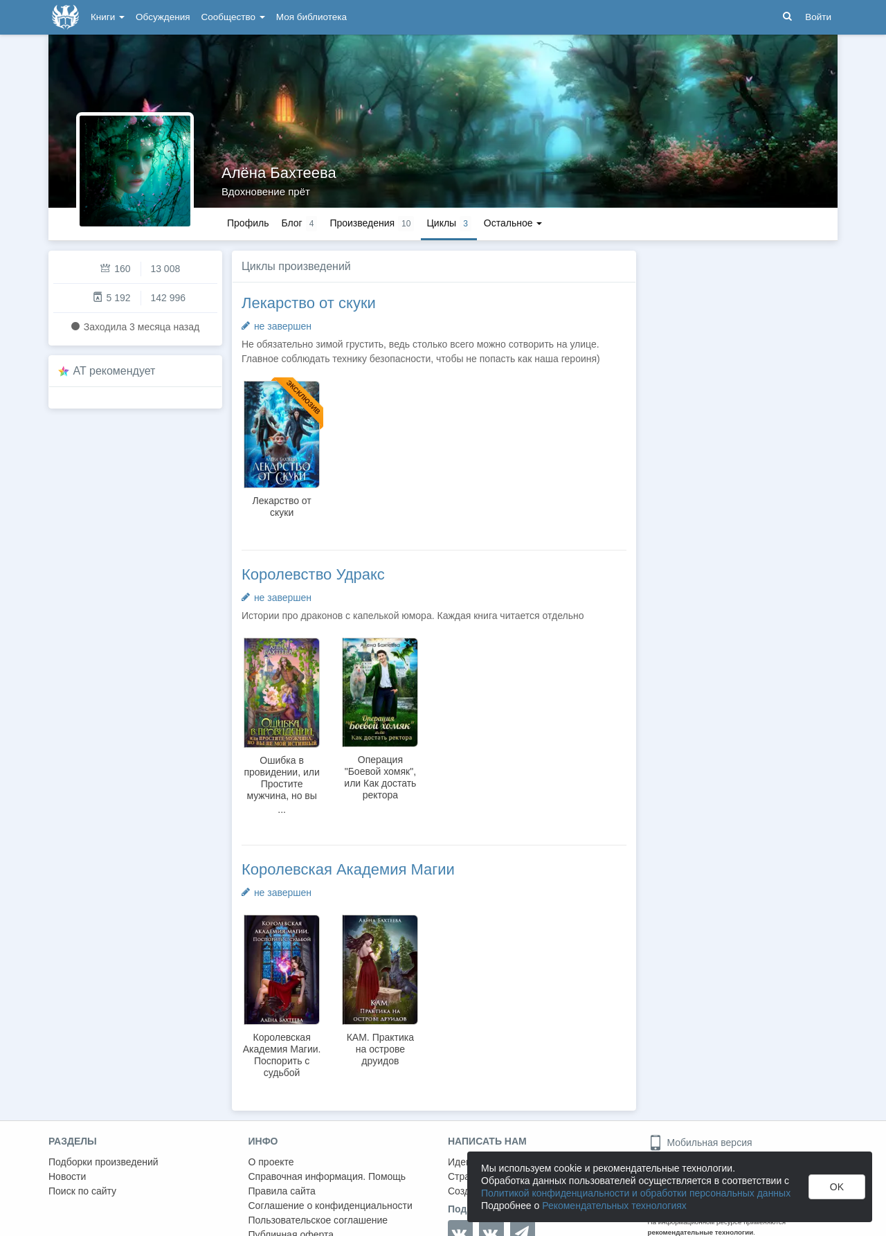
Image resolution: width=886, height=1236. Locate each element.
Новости (67, 1176)
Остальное (513, 223)
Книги (108, 17)
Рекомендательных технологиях (614, 1205)
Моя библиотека (311, 17)
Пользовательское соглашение (318, 1220)
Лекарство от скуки (309, 303)
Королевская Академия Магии (348, 869)
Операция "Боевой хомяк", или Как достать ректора (380, 777)
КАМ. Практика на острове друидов (380, 1049)
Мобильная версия (700, 1142)
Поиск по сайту (82, 1191)
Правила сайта (282, 1191)
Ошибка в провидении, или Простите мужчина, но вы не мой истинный (282, 784)
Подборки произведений (103, 1161)
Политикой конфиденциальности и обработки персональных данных (635, 1193)
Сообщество (233, 17)
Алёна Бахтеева (279, 172)
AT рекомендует (114, 371)
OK (837, 1186)
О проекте (271, 1161)
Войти (818, 17)
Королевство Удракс (313, 574)
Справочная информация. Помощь (327, 1176)
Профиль (248, 223)
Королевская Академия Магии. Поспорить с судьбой (282, 1055)
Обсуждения (163, 17)
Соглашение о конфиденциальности (330, 1205)
